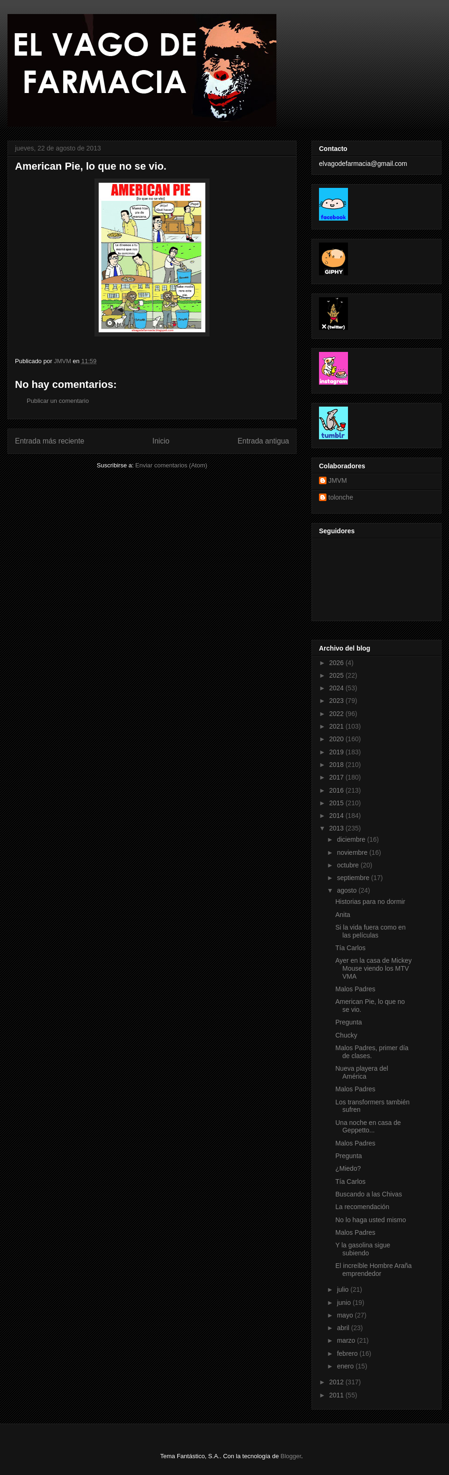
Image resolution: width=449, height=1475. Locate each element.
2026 (337, 662)
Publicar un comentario (58, 400)
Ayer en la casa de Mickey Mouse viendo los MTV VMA (373, 968)
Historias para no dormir (370, 901)
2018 (337, 764)
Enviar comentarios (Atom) (171, 465)
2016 (337, 790)
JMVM (337, 480)
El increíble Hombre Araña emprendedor (373, 1269)
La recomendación (362, 1206)
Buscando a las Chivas (368, 1194)
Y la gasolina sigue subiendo (362, 1249)
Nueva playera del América (361, 1072)
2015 (337, 803)
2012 (337, 1382)
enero (346, 1366)
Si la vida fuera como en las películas (370, 931)
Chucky (346, 1035)
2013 (337, 828)
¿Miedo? (348, 1168)
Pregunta (348, 1022)
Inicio (160, 441)
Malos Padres (355, 989)
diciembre (352, 839)
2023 (337, 700)
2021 (337, 726)
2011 (337, 1395)
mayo (346, 1315)
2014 (337, 815)
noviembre (353, 852)
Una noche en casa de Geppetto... (368, 1126)
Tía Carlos (350, 948)
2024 (337, 688)
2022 (337, 713)
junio (344, 1302)
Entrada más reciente (49, 441)
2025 (337, 675)
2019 (337, 752)
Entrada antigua (263, 441)
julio (343, 1289)
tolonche (340, 497)
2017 (337, 777)
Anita (342, 914)
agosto (347, 890)
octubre (349, 865)
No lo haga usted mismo (370, 1220)
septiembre (354, 877)
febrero (348, 1353)
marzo (347, 1340)
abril (344, 1328)
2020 (337, 739)
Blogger (291, 1456)
